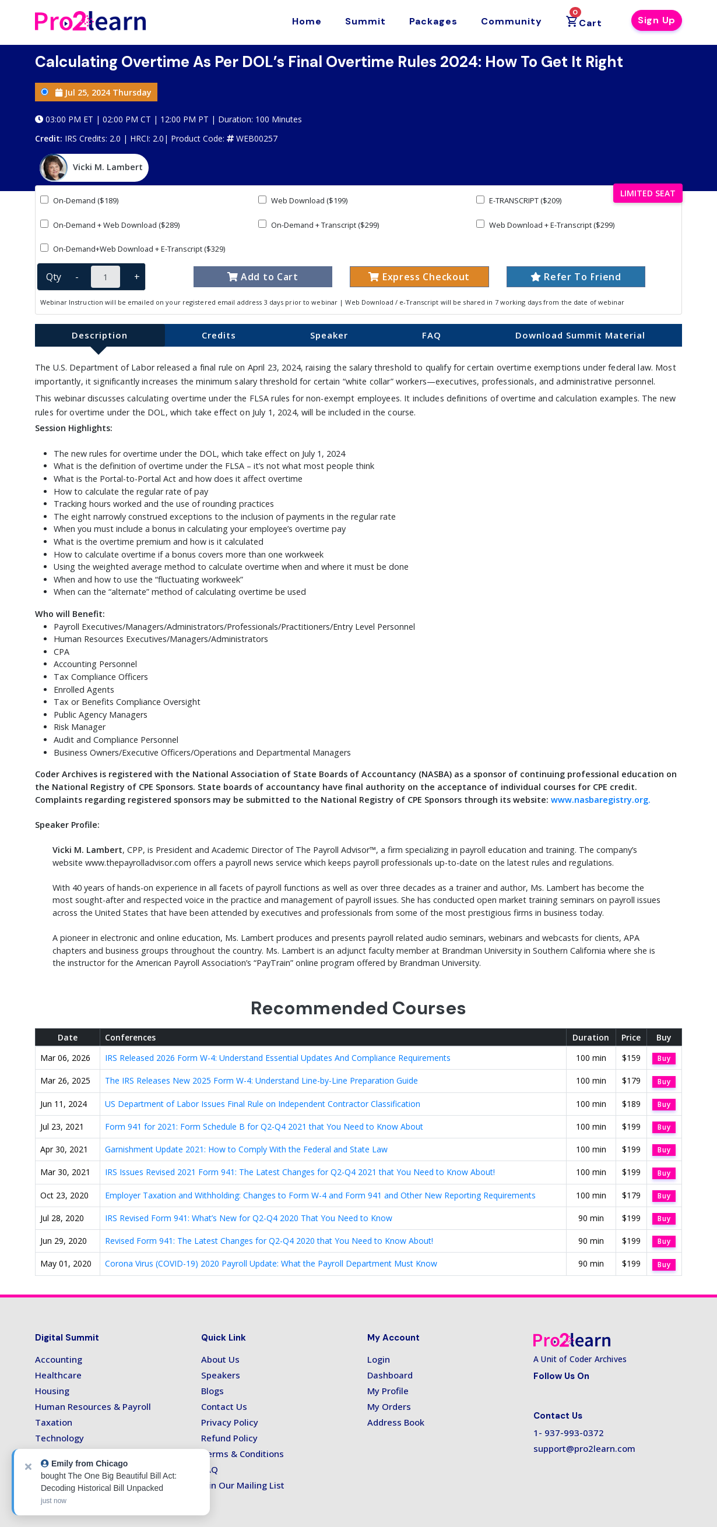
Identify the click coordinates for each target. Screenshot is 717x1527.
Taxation (53, 1422)
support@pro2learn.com (584, 1448)
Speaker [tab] (329, 335)
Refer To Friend (575, 276)
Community (511, 21)
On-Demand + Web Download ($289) (110, 225)
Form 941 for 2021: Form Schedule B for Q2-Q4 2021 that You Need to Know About (264, 1126)
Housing (52, 1390)
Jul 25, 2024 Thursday (96, 92)
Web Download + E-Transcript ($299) (545, 225)
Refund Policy (229, 1438)
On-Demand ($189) (79, 200)
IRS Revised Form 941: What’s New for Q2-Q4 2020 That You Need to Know (248, 1217)
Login (378, 1359)
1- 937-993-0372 (568, 1432)
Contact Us (224, 1406)
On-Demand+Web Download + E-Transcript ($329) (132, 248)
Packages (433, 21)
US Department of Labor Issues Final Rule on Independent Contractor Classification (262, 1103)
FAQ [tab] (431, 335)
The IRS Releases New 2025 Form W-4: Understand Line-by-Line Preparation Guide (261, 1080)
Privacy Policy (229, 1422)
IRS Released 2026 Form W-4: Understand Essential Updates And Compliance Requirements (278, 1057)
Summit (365, 21)
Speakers (220, 1375)
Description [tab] (100, 335)
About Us (220, 1359)
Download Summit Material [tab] (580, 335)
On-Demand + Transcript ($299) (318, 225)
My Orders (389, 1406)
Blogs (212, 1390)
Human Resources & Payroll (93, 1406)
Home (307, 21)
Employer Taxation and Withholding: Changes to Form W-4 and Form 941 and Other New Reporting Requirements (320, 1195)
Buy (664, 1058)
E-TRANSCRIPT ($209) (518, 200)
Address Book (395, 1422)
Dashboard (390, 1375)
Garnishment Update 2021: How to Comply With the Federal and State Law (246, 1149)
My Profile (388, 1390)
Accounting (58, 1359)
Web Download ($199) (302, 200)
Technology (59, 1438)
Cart (583, 18)
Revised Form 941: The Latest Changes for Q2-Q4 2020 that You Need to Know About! (269, 1240)
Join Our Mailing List (242, 1485)
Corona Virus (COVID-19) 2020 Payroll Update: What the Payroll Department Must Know (271, 1263)
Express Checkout (419, 276)
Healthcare (58, 1375)
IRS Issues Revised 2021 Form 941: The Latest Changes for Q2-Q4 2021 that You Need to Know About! (300, 1171)
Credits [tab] (219, 335)
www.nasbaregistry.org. (601, 799)
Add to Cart (262, 276)
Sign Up (657, 20)
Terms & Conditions (242, 1453)
